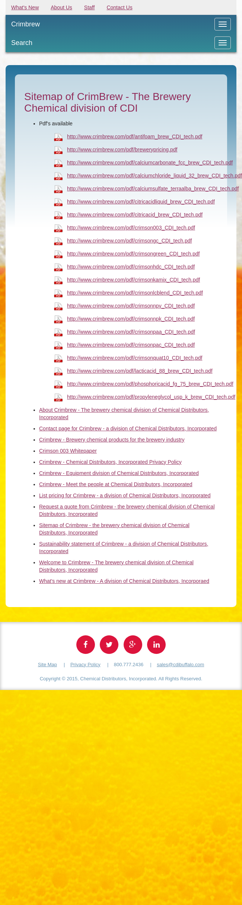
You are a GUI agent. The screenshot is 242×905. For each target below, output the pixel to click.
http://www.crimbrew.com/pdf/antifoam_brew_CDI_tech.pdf (134, 136)
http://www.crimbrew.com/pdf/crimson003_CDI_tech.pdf (131, 228)
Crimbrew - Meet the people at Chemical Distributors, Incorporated (115, 484)
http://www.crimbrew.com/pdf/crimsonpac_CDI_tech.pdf (131, 345)
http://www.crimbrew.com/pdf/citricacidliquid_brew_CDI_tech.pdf (141, 202)
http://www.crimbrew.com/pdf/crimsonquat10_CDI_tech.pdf (134, 358)
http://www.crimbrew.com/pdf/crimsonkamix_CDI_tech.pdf (133, 280)
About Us (61, 7)
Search (21, 42)
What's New (25, 7)
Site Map (47, 664)
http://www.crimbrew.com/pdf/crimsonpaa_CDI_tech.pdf (131, 332)
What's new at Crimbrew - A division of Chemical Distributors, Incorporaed (124, 581)
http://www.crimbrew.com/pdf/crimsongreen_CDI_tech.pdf (133, 254)
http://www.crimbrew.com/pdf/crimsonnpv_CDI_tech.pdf (131, 306)
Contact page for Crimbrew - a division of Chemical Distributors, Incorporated (128, 428)
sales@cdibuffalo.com (180, 664)
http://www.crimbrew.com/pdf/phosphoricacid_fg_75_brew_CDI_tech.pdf (150, 384)
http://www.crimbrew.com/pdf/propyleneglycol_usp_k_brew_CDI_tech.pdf (151, 397)
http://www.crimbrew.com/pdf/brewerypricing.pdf (122, 150)
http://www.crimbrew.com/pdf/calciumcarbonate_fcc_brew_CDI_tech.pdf (150, 163)
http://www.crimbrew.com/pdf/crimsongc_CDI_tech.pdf (129, 241)
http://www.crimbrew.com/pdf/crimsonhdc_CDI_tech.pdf (131, 267)
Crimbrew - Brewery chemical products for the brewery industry (112, 440)
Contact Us (119, 7)
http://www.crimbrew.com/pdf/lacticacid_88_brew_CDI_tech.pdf (140, 371)
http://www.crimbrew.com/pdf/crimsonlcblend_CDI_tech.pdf (135, 293)
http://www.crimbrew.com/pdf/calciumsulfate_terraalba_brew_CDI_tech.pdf (153, 189)
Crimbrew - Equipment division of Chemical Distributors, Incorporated (119, 473)
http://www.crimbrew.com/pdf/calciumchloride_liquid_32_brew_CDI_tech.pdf (154, 176)
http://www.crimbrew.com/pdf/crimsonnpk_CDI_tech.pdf (131, 319)
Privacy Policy (85, 664)
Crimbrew (25, 24)
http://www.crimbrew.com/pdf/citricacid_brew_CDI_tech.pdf (135, 215)
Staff (89, 7)
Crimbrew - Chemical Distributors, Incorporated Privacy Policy (110, 462)
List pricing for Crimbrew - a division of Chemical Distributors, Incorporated (125, 495)
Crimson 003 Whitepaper (68, 451)
